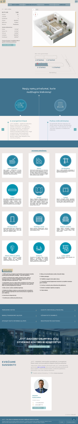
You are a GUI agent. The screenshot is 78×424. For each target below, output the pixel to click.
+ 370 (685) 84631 (39, 402)
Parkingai (46, 4)
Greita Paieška (15, 4)
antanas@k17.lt (39, 404)
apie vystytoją (41, 367)
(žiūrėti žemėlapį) (58, 373)
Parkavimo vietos (19, 310)
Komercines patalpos (31, 4)
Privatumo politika (71, 422)
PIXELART (73, 414)
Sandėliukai (62, 4)
